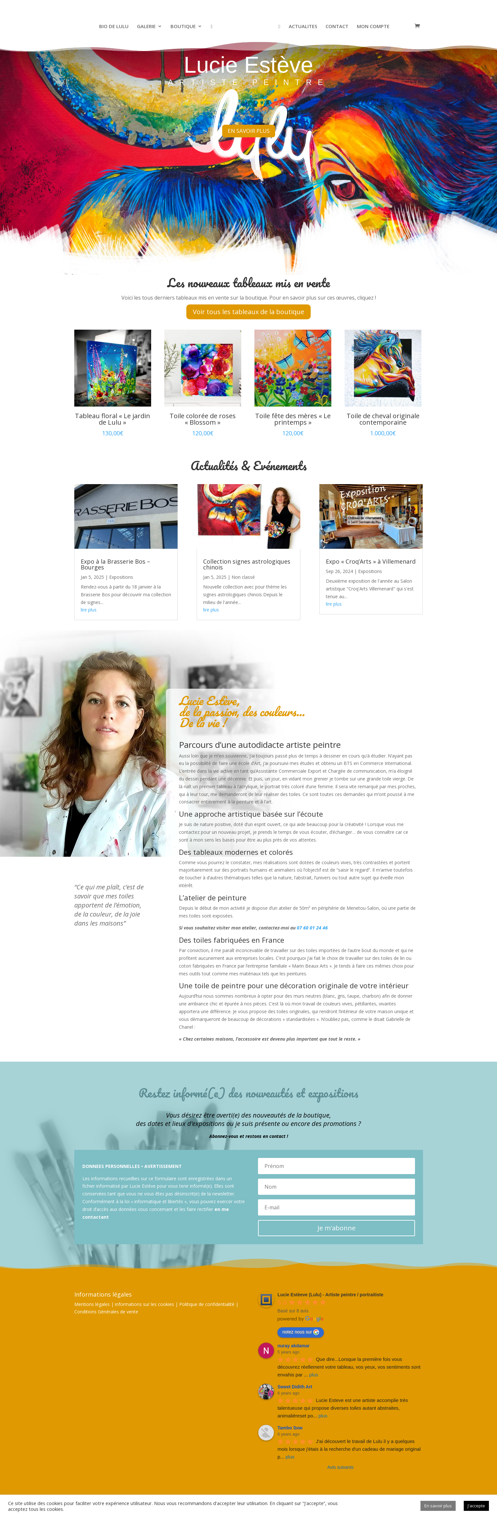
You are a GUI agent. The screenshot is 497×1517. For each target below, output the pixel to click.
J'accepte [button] (476, 1506)
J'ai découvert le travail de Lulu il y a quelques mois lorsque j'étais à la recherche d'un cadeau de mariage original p (349, 1448)
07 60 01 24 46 (312, 928)
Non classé (243, 577)
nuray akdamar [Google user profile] (293, 1345)
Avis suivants (340, 1467)
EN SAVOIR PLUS (249, 123)
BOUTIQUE (184, 26)
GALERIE (147, 26)
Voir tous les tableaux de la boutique (248, 311)
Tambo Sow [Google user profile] (290, 1427)
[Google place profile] (330, 1294)
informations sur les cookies (144, 1304)
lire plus (89, 610)
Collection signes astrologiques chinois (246, 564)
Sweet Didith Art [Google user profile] (294, 1386)
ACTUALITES (301, 26)
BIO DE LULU (115, 26)
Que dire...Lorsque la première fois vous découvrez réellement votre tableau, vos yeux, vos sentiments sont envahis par (349, 1366)
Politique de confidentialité (206, 1304)
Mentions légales (92, 1304)
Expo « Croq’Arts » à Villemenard (371, 561)
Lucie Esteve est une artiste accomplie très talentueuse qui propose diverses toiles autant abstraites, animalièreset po (343, 1407)
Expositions (121, 577)
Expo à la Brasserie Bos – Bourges (115, 564)
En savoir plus (438, 1506)
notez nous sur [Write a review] (300, 1332)
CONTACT (335, 26)
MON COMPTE (372, 26)
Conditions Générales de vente (106, 1312)
